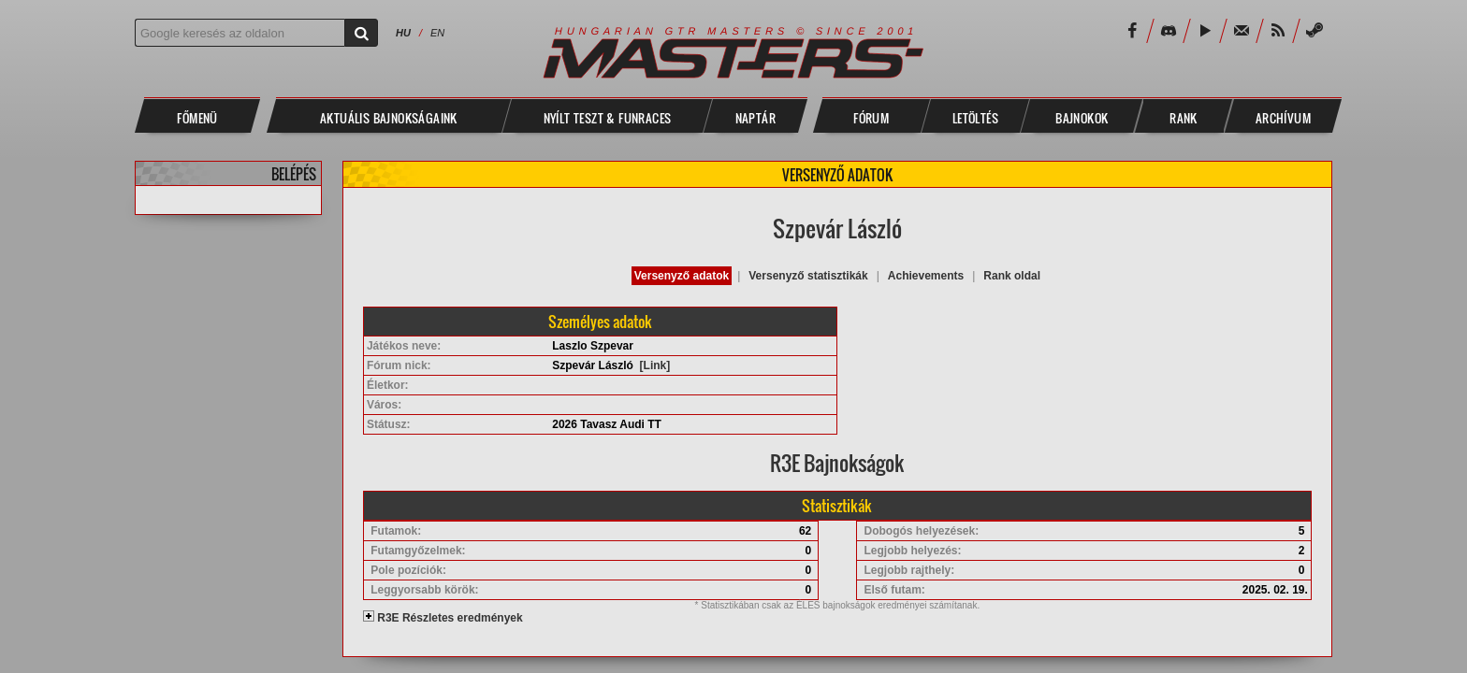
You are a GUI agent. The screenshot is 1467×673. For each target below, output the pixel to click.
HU (403, 32)
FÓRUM (871, 117)
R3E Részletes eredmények (443, 617)
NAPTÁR (755, 117)
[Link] (655, 365)
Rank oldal (1011, 275)
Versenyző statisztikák (807, 275)
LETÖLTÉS (975, 117)
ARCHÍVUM (1283, 117)
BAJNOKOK (1081, 117)
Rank (1183, 117)
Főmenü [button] (197, 117)
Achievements (926, 275)
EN (437, 32)
